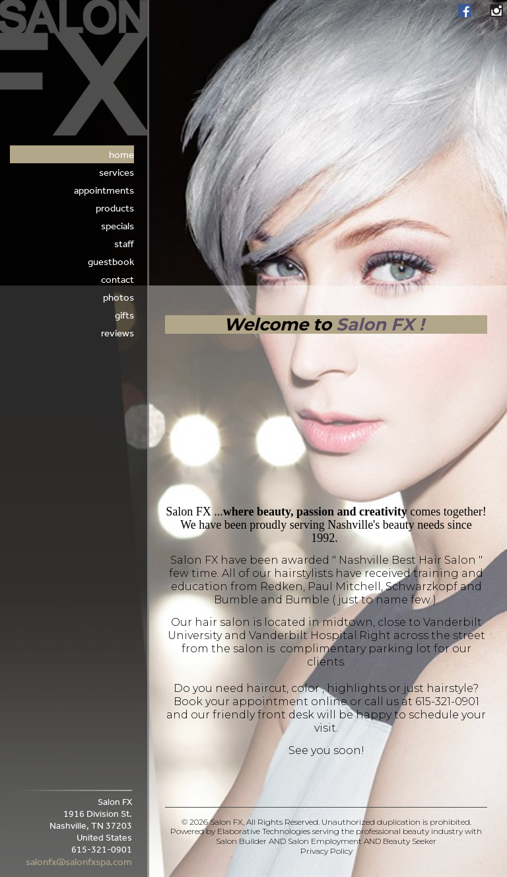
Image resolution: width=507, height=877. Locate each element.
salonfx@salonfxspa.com (79, 861)
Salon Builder (241, 841)
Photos (118, 297)
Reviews (117, 332)
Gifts (124, 315)
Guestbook (111, 261)
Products (115, 208)
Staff (124, 243)
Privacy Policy (326, 851)
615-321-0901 (447, 701)
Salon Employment (325, 841)
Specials (117, 225)
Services (116, 172)
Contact (117, 279)
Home (121, 154)
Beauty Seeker (409, 841)
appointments (104, 190)
